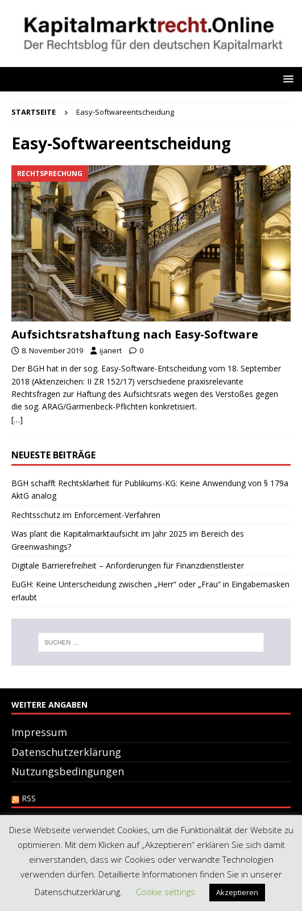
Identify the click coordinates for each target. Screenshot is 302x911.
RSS (29, 798)
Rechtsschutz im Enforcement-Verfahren (85, 514)
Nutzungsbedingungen (67, 771)
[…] (17, 419)
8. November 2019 (52, 350)
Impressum (39, 732)
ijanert (111, 350)
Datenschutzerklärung (66, 752)
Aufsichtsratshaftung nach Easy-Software (134, 334)
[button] (286, 78)
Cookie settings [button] (165, 891)
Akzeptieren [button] (237, 892)
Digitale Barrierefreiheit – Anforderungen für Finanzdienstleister (127, 565)
